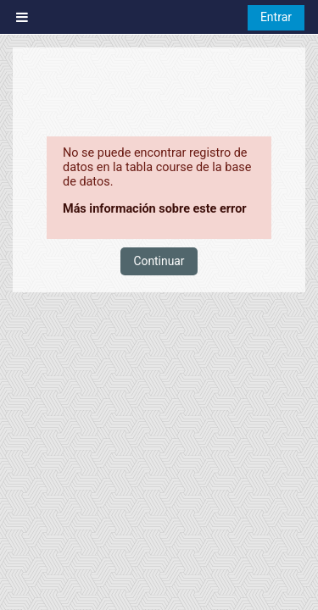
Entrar (276, 17)
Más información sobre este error (155, 209)
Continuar (158, 261)
